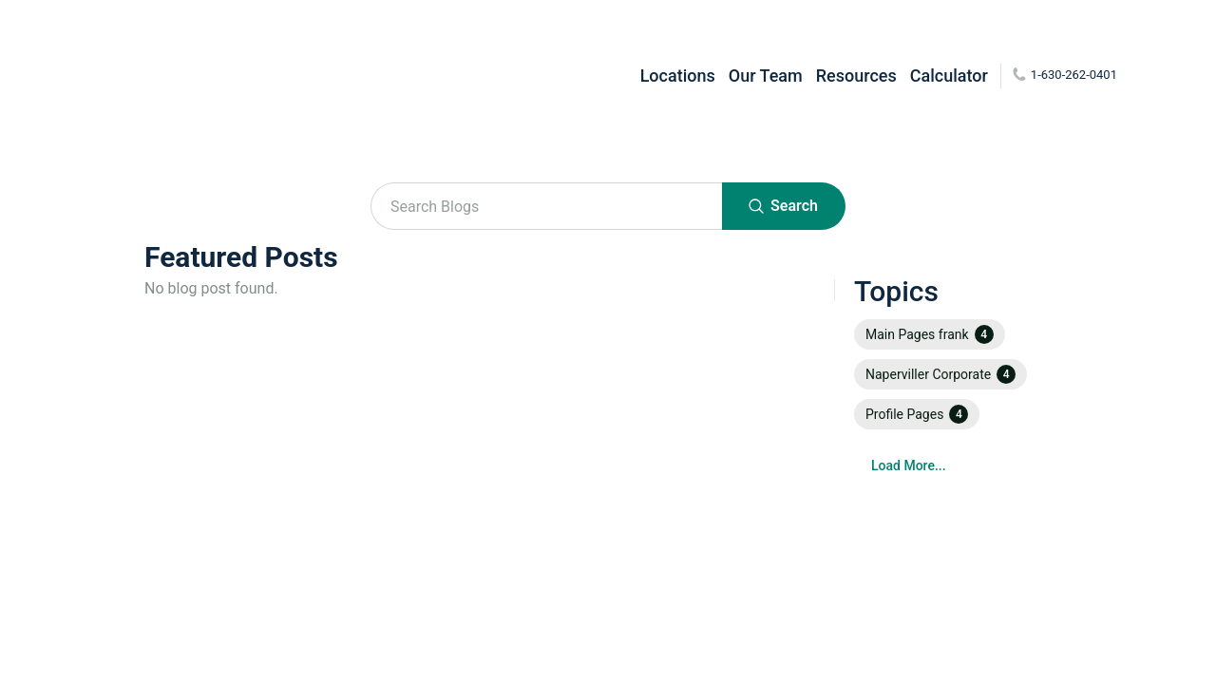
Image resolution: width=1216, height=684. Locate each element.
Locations (678, 76)
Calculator (949, 76)
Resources (856, 76)
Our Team (765, 76)
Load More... (908, 465)
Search (784, 206)
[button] (929, 334)
